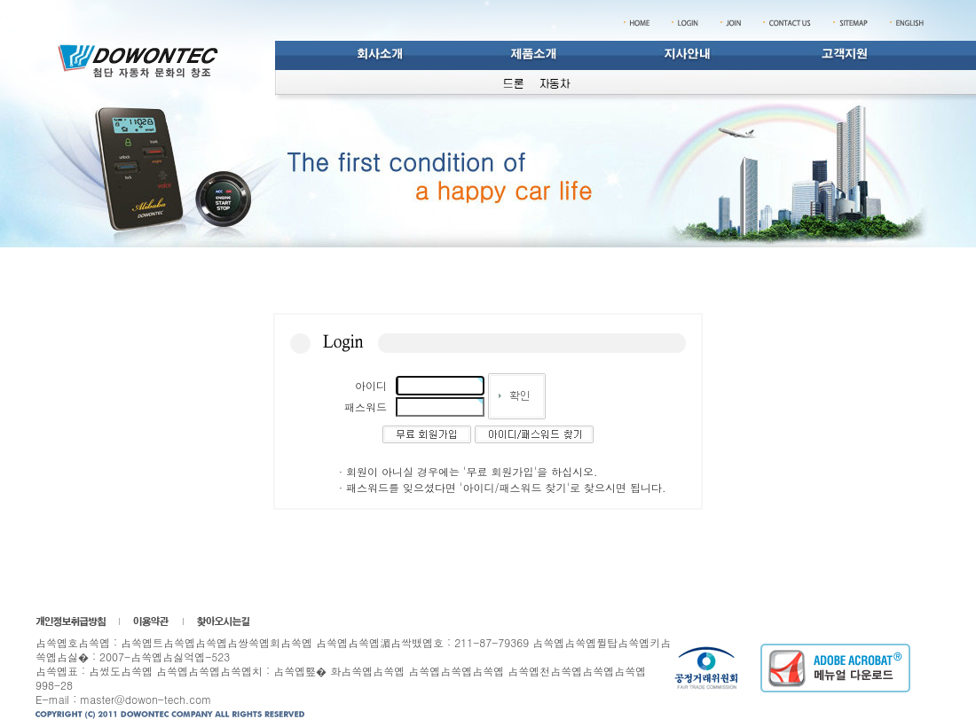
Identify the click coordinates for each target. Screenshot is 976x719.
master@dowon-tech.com (145, 699)
